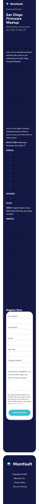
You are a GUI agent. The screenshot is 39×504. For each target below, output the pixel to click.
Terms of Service (20, 487)
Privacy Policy (17, 403)
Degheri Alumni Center (21, 208)
